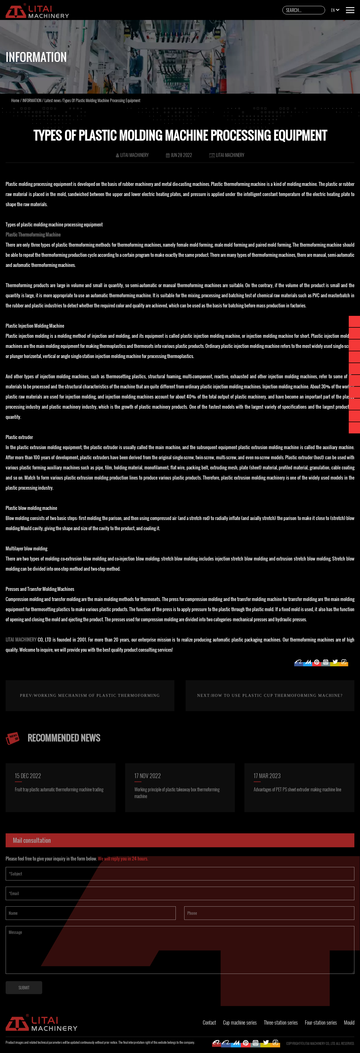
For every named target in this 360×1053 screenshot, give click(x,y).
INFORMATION (31, 100)
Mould (349, 1022)
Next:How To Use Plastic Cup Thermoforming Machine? (270, 707)
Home (15, 100)
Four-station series (321, 1022)
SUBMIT (24, 999)
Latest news (52, 100)
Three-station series (281, 1022)
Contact (209, 1022)
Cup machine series (240, 1022)
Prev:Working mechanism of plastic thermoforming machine (90, 722)
